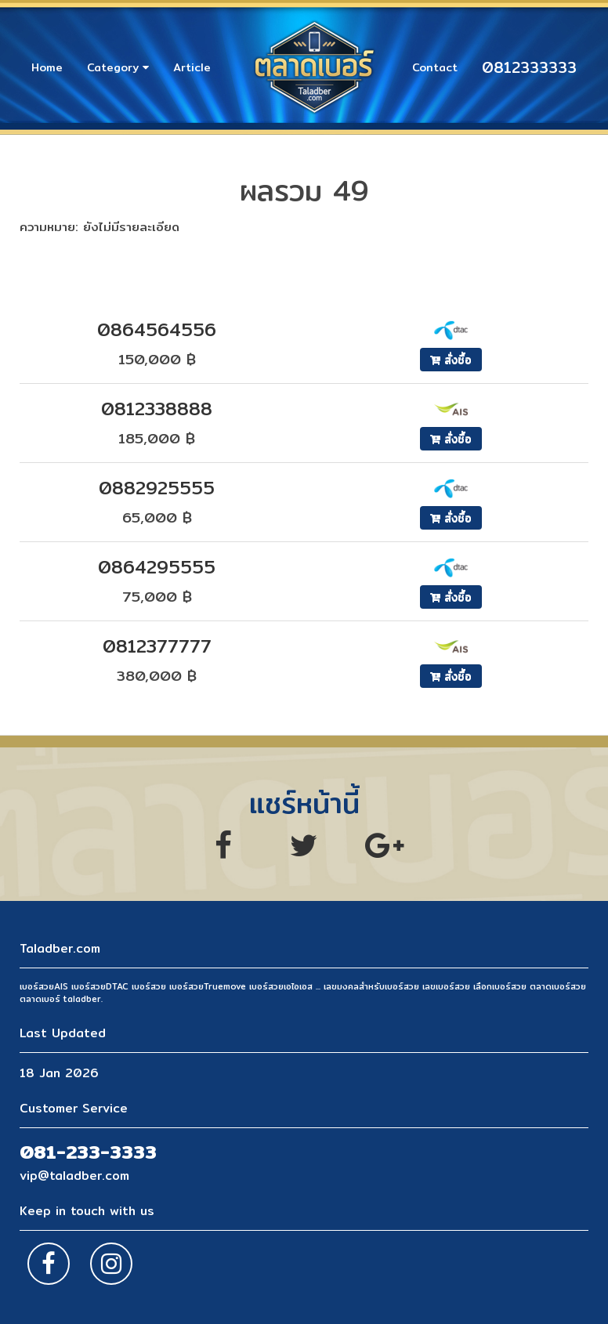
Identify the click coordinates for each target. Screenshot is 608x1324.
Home (47, 67)
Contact (435, 67)
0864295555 (156, 566)
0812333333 (529, 67)
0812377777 (157, 645)
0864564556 (156, 329)
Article (192, 67)
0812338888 (156, 408)
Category (118, 67)
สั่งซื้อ (451, 359)
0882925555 (157, 487)
